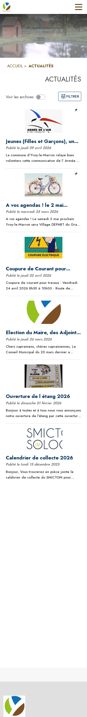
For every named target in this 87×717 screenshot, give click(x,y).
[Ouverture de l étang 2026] (43, 396)
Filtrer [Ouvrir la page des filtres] (69, 96)
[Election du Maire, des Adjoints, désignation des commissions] (43, 332)
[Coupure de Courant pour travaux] (43, 269)
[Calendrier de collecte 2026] (43, 458)
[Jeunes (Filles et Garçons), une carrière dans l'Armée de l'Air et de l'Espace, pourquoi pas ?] (43, 141)
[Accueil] (6, 7)
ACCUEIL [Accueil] (15, 66)
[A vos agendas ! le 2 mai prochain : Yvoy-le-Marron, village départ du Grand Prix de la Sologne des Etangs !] (43, 205)
